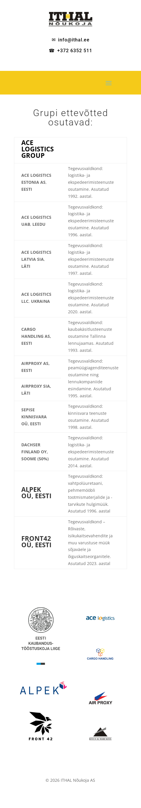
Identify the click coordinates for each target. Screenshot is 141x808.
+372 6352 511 (74, 50)
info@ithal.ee (74, 40)
